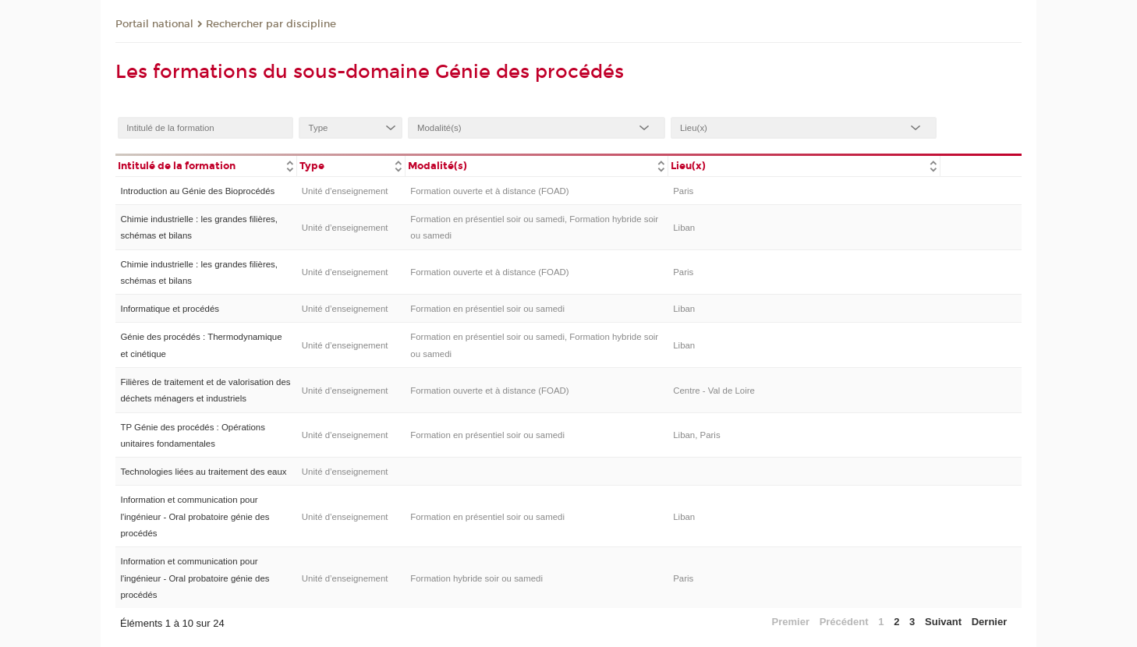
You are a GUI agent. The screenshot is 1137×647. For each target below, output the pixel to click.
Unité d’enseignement (345, 191)
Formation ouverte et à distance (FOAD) (489, 191)
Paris (683, 191)
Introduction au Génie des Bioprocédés (197, 191)
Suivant (943, 622)
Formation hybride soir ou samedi (476, 578)
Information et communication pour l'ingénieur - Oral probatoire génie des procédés (194, 516)
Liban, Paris (696, 435)
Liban (684, 227)
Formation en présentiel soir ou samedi (487, 308)
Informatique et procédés (169, 308)
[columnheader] (205, 165)
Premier (790, 622)
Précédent (844, 622)
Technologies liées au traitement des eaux (203, 471)
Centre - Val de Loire (714, 390)
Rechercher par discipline (271, 24)
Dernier (990, 622)
